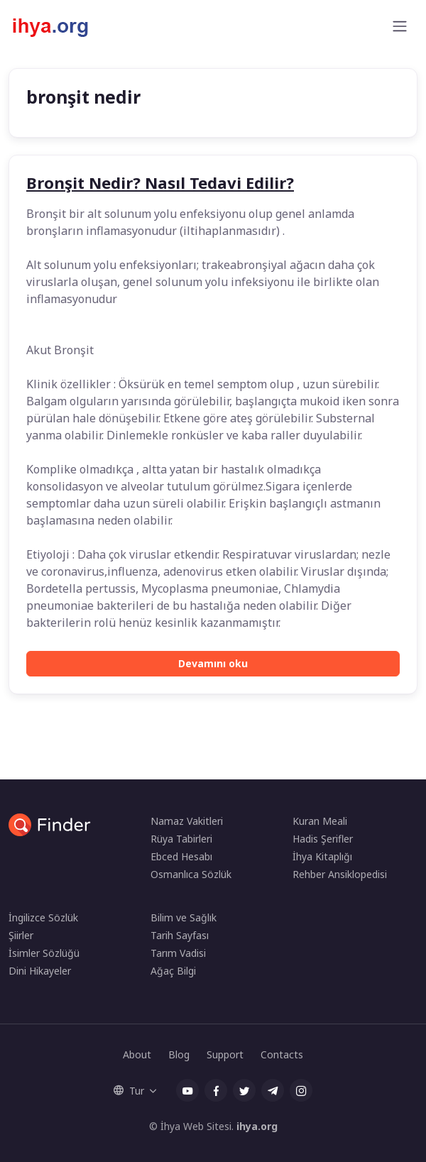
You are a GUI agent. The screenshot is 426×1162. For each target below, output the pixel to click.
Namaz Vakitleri (187, 821)
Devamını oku (213, 663)
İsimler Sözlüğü (44, 953)
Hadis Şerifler (323, 838)
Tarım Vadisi (178, 953)
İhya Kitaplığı (322, 856)
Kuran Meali (320, 821)
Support (225, 1054)
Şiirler (21, 935)
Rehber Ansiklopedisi (340, 874)
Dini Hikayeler (40, 970)
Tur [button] (129, 1090)
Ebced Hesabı (181, 856)
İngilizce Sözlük (43, 917)
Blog (179, 1054)
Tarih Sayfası (180, 935)
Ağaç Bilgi (173, 970)
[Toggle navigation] (399, 26)
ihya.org (257, 1126)
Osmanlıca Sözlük (191, 874)
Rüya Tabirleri (181, 838)
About (137, 1054)
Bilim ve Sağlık (184, 917)
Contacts (282, 1054)
